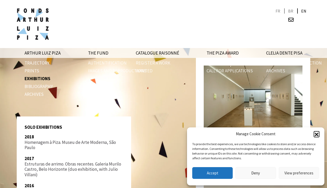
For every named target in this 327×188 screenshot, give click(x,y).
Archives (34, 94)
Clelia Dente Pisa (284, 53)
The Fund (98, 53)
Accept (212, 173)
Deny (255, 173)
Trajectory (37, 63)
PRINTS (32, 71)
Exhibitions (37, 78)
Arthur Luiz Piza (43, 53)
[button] (316, 134)
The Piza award (223, 53)
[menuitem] (278, 11)
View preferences (298, 173)
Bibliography (39, 86)
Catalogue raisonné (157, 53)
